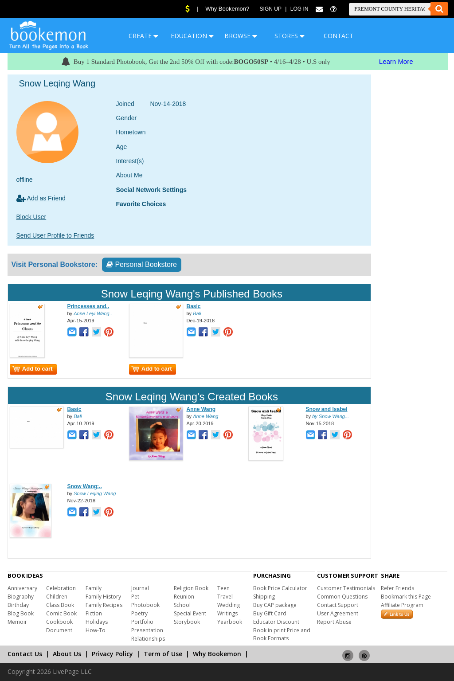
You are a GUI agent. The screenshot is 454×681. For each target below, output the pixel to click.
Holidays (97, 622)
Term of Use (163, 654)
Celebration (61, 588)
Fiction (94, 613)
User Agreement (337, 613)
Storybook (187, 622)
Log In (299, 9)
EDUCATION (192, 35)
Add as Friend (41, 198)
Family (94, 588)
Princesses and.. (88, 306)
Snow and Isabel (327, 409)
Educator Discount (276, 622)
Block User (31, 216)
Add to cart (32, 368)
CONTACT (338, 35)
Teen (223, 588)
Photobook (145, 605)
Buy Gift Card (269, 613)
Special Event (190, 613)
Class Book (60, 605)
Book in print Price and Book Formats (281, 634)
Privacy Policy (112, 654)
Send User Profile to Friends (55, 235)
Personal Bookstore (141, 264)
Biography (21, 596)
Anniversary (22, 588)
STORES (289, 35)
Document (59, 630)
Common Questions (342, 596)
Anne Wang (201, 409)
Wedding (228, 605)
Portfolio (142, 622)
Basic (194, 306)
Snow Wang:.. (84, 486)
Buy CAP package (275, 605)
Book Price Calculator (280, 588)
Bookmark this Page (406, 596)
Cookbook (59, 622)
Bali (197, 313)
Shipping (264, 596)
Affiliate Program (402, 605)
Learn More (396, 61)
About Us (67, 654)
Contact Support (337, 605)
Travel (225, 596)
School (182, 605)
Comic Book (61, 613)
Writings (227, 613)
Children (56, 596)
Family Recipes (104, 605)
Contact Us (25, 654)
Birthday (18, 605)
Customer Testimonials (346, 588)
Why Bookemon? (227, 8)
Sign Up (271, 9)
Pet (135, 596)
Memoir (17, 622)
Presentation (147, 630)
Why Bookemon (217, 654)
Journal (140, 588)
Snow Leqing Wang (95, 493)
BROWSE (240, 35)
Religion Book (191, 588)
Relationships (148, 638)
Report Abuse (334, 622)
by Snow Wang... (330, 416)
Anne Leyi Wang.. (93, 313)
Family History (103, 596)
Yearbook (229, 622)
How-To (96, 630)
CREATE (143, 35)
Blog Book (21, 613)
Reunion (184, 596)
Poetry (139, 613)
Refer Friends (397, 588)
